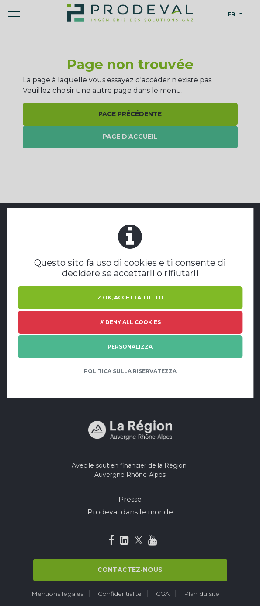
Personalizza (130, 346)
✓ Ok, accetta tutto (130, 297)
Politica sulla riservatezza (130, 371)
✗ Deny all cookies (130, 322)
